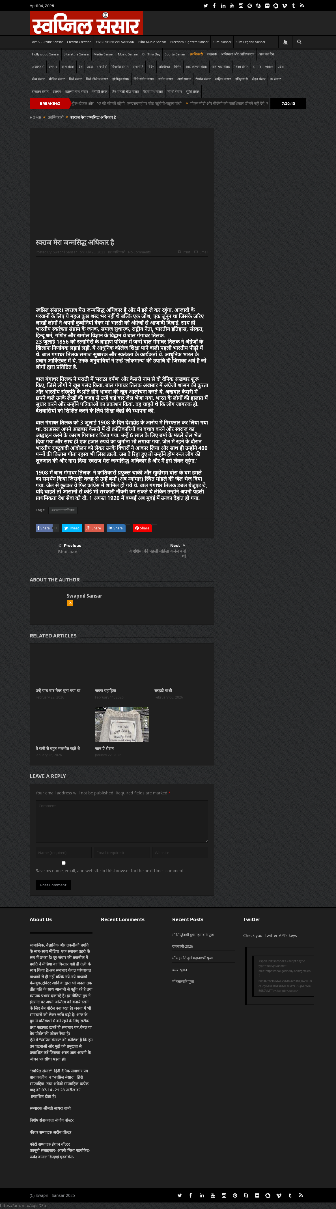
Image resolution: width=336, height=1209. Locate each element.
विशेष (177, 67)
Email (201, 252)
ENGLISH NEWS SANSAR (115, 42)
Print (184, 252)
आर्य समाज (184, 79)
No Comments (139, 252)
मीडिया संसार (57, 79)
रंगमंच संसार (203, 79)
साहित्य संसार (223, 79)
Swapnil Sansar (65, 252)
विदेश (151, 67)
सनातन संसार (40, 92)
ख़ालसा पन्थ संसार (76, 92)
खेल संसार (68, 67)
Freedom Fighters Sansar (189, 42)
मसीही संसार (99, 92)
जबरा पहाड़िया (105, 690)
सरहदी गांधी (163, 690)
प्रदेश (90, 67)
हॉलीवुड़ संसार (120, 79)
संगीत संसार (165, 79)
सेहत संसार (259, 79)
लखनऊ (212, 54)
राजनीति (138, 67)
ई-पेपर (257, 67)
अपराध (53, 67)
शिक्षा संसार (241, 67)
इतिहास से (241, 79)
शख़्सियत (164, 67)
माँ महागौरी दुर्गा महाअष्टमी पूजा (192, 957)
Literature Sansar (76, 54)
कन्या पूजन (179, 969)
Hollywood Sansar (45, 54)
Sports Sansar (175, 54)
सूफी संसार (192, 92)
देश (81, 67)
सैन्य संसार (38, 79)
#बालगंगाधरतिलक (62, 510)
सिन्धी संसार (174, 92)
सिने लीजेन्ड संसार (97, 79)
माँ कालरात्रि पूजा (183, 981)
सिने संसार (75, 79)
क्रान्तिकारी (196, 54)
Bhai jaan (67, 552)
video (269, 67)
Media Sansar (104, 54)
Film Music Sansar (152, 42)
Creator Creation (79, 42)
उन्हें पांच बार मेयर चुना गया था (58, 690)
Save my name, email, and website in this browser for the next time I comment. (110, 870)
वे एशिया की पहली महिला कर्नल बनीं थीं (157, 553)
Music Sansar (128, 54)
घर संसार (275, 79)
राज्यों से (102, 67)
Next (177, 545)
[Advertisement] (122, 282)
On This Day (151, 54)
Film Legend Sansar (250, 42)
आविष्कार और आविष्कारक (237, 54)
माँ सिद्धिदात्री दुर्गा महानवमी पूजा (193, 934)
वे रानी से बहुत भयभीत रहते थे (58, 748)
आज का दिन (266, 54)
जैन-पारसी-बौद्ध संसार (125, 92)
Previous (70, 546)
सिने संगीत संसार (143, 79)
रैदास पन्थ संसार (153, 92)
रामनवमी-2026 (182, 946)
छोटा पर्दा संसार (221, 67)
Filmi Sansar (222, 42)
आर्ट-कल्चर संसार (196, 67)
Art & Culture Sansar (47, 42)
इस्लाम (57, 92)
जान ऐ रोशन (104, 748)
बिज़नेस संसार (120, 67)
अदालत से (38, 67)
